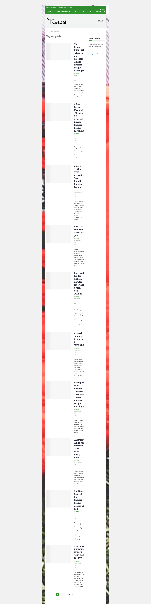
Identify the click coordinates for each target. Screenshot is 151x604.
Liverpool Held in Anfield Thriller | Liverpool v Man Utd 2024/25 (79, 283)
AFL (90, 12)
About (48, 7)
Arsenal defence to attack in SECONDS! (79, 339)
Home (50, 12)
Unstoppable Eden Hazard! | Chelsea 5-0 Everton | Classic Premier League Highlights (80, 394)
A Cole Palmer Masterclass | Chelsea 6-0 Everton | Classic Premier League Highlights (80, 117)
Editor (77, 73)
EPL (76, 12)
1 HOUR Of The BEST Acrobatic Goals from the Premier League (79, 176)
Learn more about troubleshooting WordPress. (94, 53)
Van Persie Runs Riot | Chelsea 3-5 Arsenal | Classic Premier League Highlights (79, 57)
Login (102, 9)
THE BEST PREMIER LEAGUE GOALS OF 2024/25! (79, 552)
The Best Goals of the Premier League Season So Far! (79, 500)
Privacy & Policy (62, 7)
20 (69, 594)
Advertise (53, 7)
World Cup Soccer (63, 12)
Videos (98, 12)
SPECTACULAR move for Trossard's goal (82, 231)
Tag (52, 31)
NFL (83, 12)
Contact (70, 7)
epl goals (56, 31)
